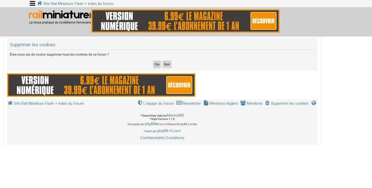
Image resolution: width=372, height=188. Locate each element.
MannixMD (175, 115)
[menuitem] (287, 103)
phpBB (150, 124)
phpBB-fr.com (169, 131)
